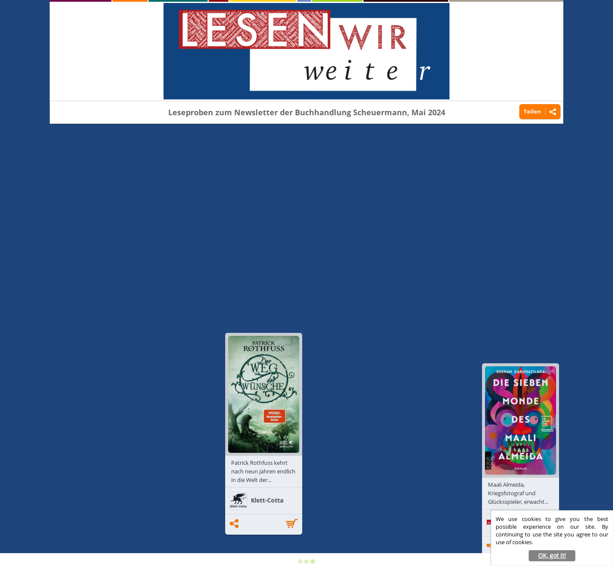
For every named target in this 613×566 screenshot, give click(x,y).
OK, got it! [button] (552, 555)
